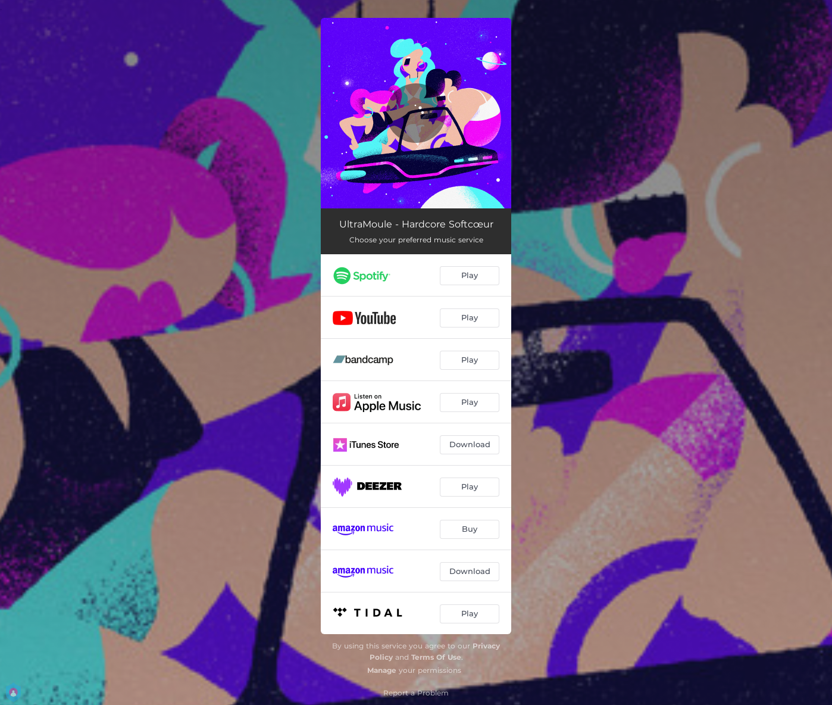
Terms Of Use (436, 657)
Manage (381, 670)
